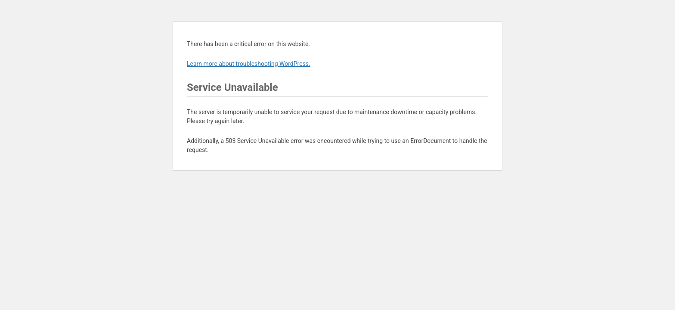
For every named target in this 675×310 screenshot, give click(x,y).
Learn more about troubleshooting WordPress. (248, 63)
